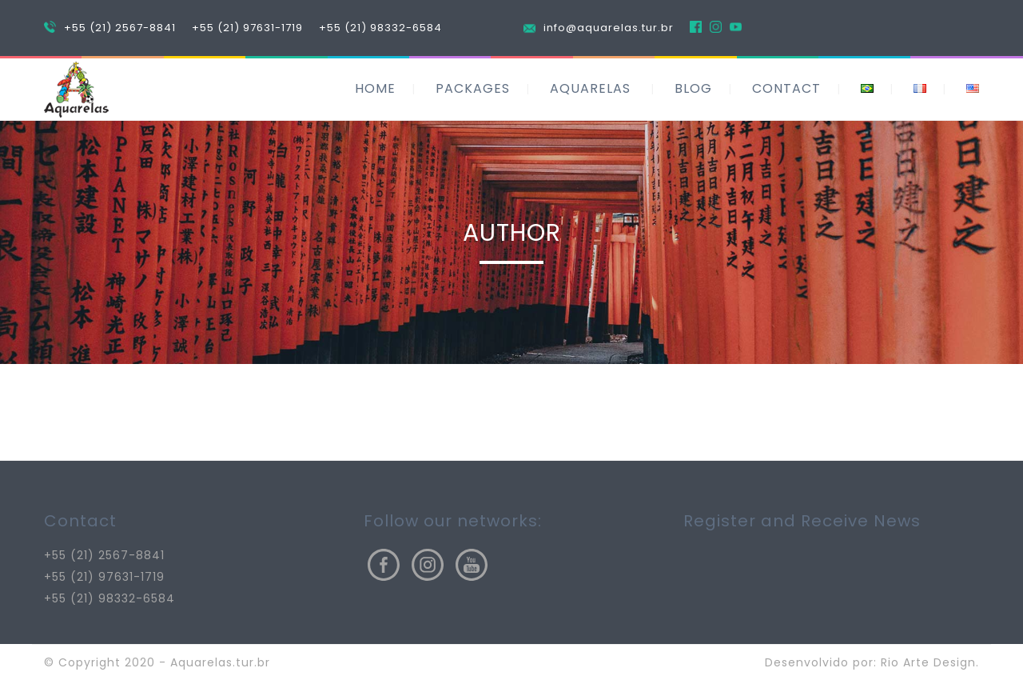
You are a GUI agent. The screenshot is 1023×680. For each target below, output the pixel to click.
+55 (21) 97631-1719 (247, 27)
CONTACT (786, 88)
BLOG (693, 88)
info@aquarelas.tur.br (608, 27)
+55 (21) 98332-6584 (380, 27)
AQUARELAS (590, 88)
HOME (375, 88)
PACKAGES (473, 88)
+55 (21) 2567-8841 (120, 27)
